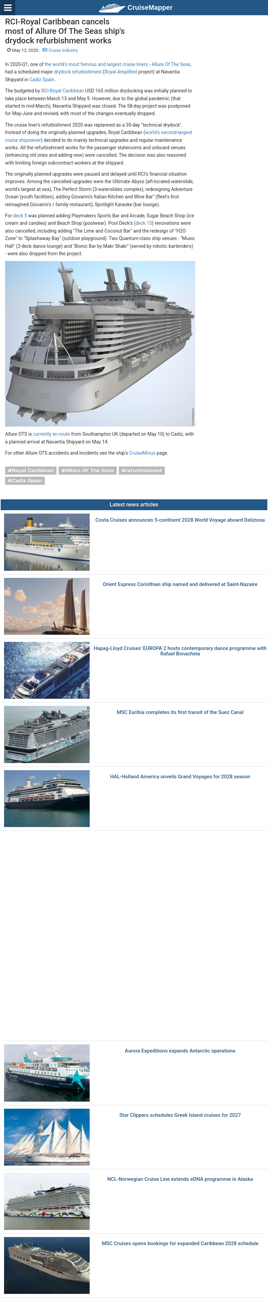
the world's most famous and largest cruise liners (96, 64)
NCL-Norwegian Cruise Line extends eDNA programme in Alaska (180, 1179)
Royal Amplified (121, 71)
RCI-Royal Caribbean (62, 90)
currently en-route (51, 434)
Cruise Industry (60, 50)
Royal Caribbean (33, 471)
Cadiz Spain (41, 79)
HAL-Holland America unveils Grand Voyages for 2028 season (180, 777)
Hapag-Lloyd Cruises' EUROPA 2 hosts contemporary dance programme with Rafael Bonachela (180, 651)
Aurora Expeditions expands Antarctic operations (180, 1051)
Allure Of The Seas (171, 64)
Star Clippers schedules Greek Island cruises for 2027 (180, 1115)
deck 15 (143, 223)
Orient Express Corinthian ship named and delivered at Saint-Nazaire (180, 584)
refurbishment (144, 471)
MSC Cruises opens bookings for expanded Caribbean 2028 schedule (180, 1243)
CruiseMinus (142, 453)
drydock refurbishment (78, 71)
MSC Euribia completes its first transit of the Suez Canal (180, 712)
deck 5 (20, 215)
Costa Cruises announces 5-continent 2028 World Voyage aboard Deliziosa (180, 520)
